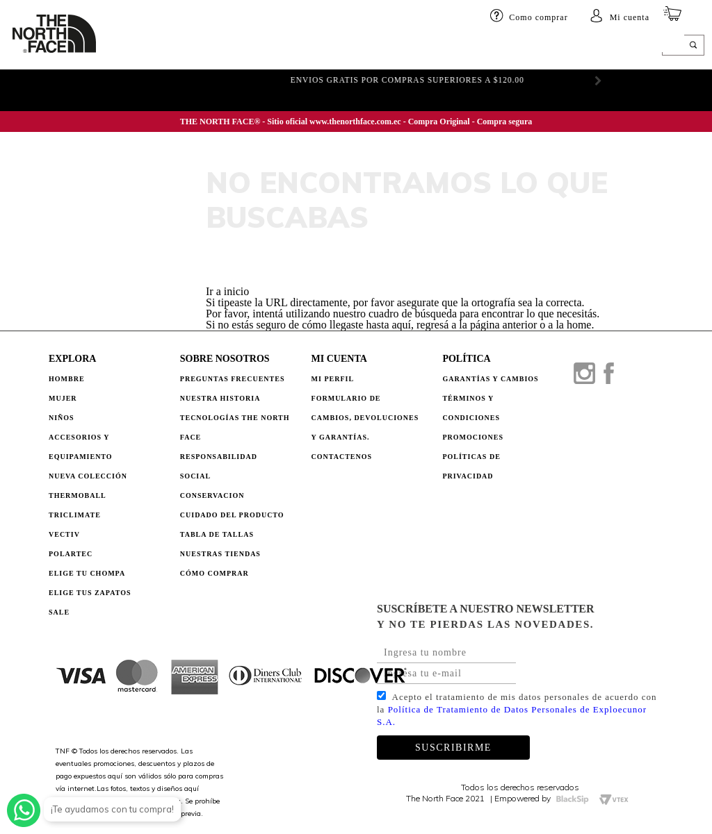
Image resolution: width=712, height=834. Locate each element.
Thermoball (77, 495)
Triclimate (75, 515)
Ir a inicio (227, 291)
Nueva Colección (88, 476)
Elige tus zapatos (90, 593)
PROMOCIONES (472, 437)
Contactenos (342, 456)
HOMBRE (118, 46)
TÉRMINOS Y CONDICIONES (471, 408)
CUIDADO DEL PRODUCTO (232, 515)
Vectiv (64, 534)
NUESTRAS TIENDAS (220, 554)
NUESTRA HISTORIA (220, 398)
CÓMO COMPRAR (214, 573)
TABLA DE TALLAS (217, 534)
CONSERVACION (212, 495)
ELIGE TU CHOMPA (513, 46)
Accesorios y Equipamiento (81, 446)
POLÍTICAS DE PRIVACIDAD (471, 466)
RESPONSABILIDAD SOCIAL (218, 466)
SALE (578, 46)
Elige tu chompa (87, 573)
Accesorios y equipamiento (299, 46)
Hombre (67, 379)
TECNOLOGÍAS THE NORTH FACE (235, 427)
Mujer (166, 46)
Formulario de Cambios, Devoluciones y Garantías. (365, 417)
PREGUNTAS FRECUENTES (232, 379)
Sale (59, 612)
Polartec (70, 554)
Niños (207, 46)
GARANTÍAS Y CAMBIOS (490, 379)
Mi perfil (333, 379)
